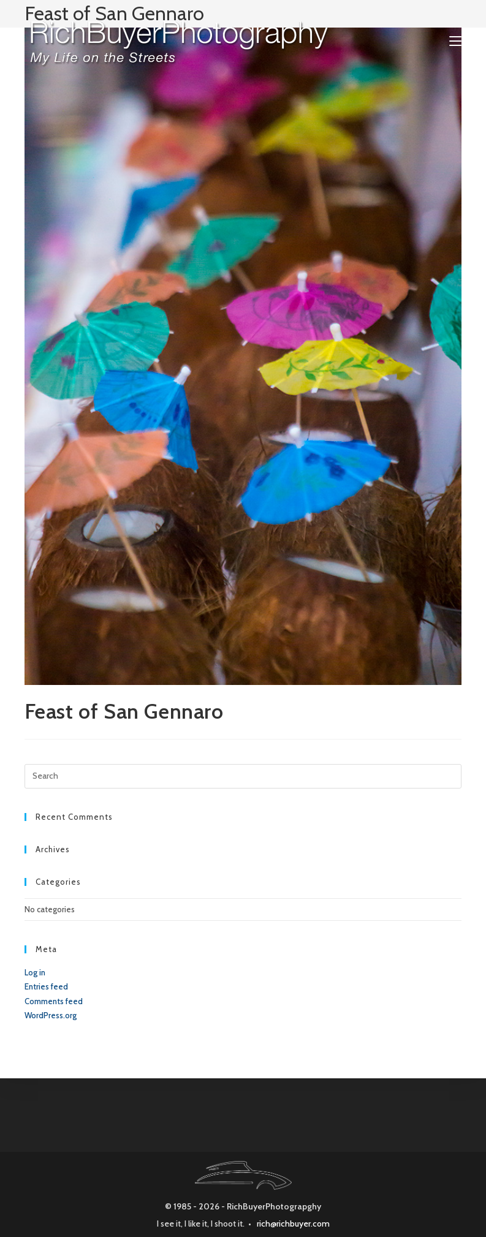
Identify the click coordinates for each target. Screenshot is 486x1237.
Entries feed (46, 986)
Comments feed (54, 1001)
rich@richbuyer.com (293, 1223)
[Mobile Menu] (455, 41)
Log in (35, 972)
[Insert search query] (243, 776)
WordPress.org (51, 1015)
